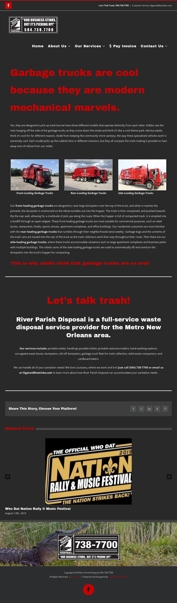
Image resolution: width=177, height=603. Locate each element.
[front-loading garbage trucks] (35, 160)
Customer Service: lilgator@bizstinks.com (152, 5)
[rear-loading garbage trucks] (88, 160)
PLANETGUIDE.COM (118, 576)
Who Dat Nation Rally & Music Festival (38, 508)
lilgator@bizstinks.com (37, 372)
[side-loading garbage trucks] (142, 160)
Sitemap (75, 576)
